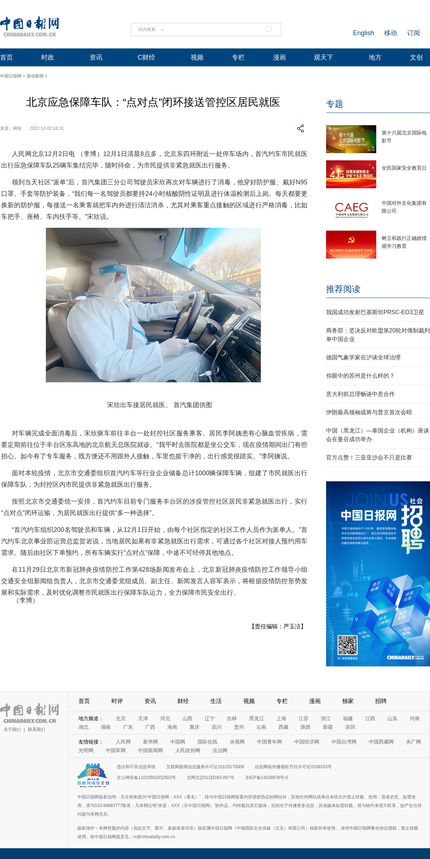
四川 (217, 727)
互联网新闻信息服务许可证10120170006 (205, 766)
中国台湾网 (344, 742)
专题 (334, 104)
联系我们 (36, 729)
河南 (415, 718)
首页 (6, 57)
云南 (261, 727)
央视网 (237, 742)
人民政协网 (187, 750)
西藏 (283, 727)
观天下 (323, 57)
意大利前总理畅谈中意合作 (360, 394)
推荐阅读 (343, 289)
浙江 (326, 718)
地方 (375, 57)
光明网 (86, 750)
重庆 (195, 727)
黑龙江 (256, 718)
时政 (47, 57)
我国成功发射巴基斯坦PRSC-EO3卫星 (375, 312)
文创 (416, 57)
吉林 (232, 718)
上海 (281, 718)
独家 (348, 701)
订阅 (413, 33)
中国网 (177, 742)
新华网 (150, 742)
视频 (197, 57)
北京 (121, 718)
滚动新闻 (35, 76)
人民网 (123, 742)
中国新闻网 (150, 750)
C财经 (146, 57)
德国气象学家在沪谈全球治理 (363, 357)
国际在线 (207, 742)
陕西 (306, 727)
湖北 (83, 727)
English (363, 33)
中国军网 (116, 750)
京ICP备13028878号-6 (266, 777)
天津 (143, 718)
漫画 (279, 57)
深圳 (350, 727)
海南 (172, 727)
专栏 (238, 57)
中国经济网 (306, 742)
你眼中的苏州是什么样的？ (360, 376)
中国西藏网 (381, 742)
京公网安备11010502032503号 (146, 777)
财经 (183, 701)
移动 (390, 33)
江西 (370, 718)
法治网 (220, 750)
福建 (348, 718)
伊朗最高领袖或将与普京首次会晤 (369, 412)
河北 (165, 718)
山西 (187, 718)
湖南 (106, 727)
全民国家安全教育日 (404, 168)
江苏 (303, 718)
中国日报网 (11, 76)
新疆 (328, 727)
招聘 (381, 701)
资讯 (96, 57)
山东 (392, 718)
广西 (150, 727)
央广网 (413, 742)
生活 (216, 701)
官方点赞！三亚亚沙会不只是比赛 (369, 457)
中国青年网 (269, 742)
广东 (128, 727)
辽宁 (210, 718)
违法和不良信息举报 (136, 766)
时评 (117, 701)
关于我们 (12, 729)
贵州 (239, 727)
